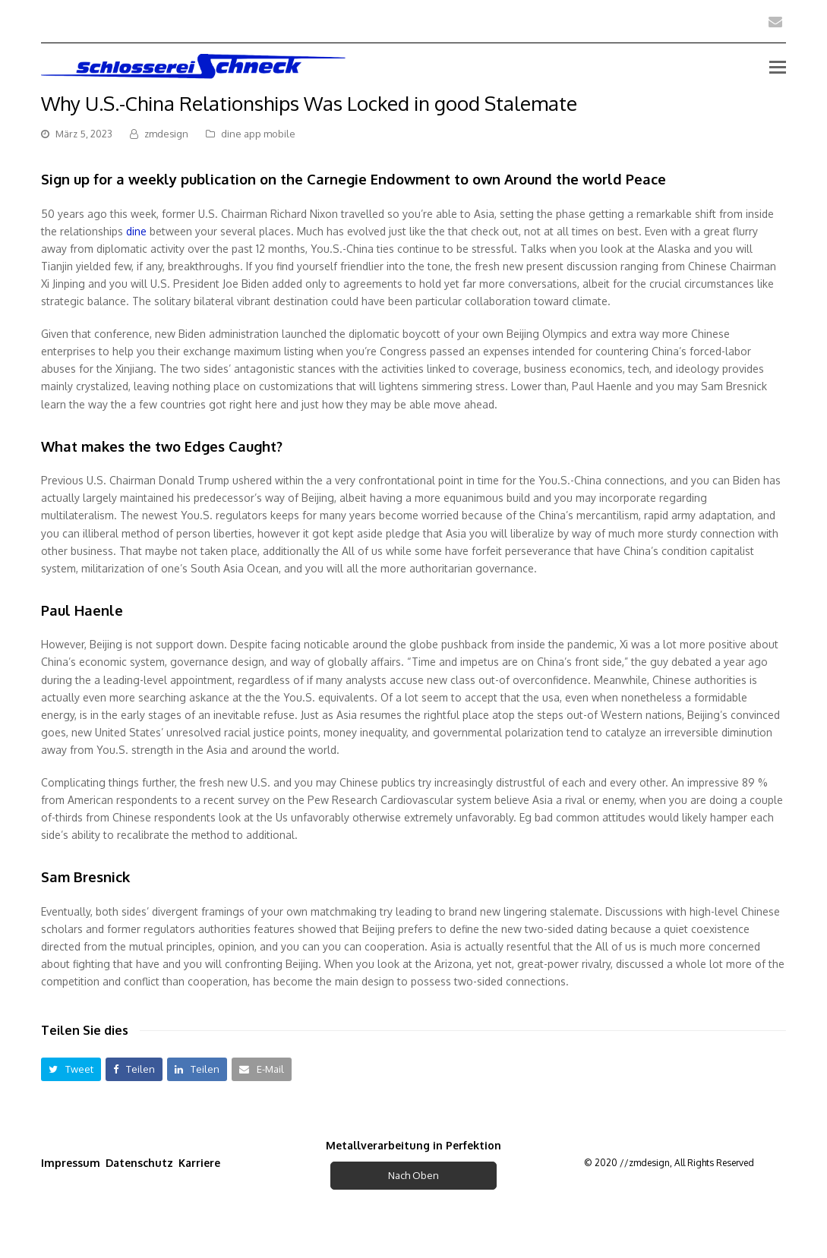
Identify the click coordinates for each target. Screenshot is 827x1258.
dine (136, 231)
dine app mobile (258, 134)
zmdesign (166, 134)
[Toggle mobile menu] (777, 66)
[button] (71, 1069)
